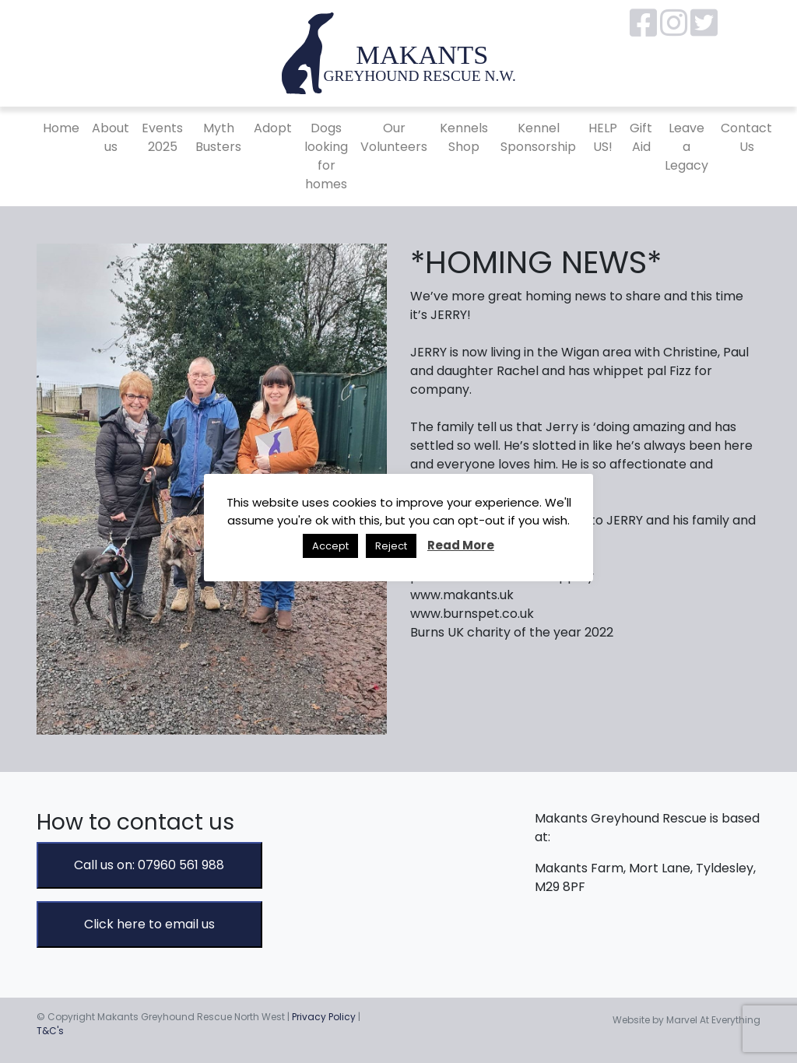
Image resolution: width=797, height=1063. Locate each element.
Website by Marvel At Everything (686, 1019)
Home (61, 128)
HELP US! (602, 137)
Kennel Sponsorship (538, 137)
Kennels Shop (464, 137)
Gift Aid (641, 137)
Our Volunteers (393, 137)
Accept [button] (330, 546)
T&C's (50, 1030)
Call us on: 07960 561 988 (149, 865)
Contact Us (746, 137)
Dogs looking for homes (326, 156)
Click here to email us (149, 924)
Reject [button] (391, 546)
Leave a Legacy (686, 146)
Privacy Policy (324, 1016)
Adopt (273, 128)
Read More (460, 545)
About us (110, 137)
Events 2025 (162, 137)
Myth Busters (218, 137)
